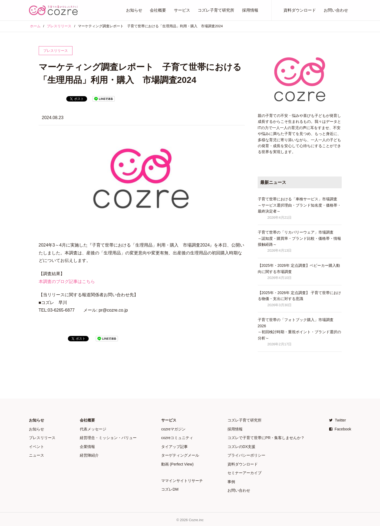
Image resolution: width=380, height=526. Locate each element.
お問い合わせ (336, 10)
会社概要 (158, 10)
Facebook (340, 429)
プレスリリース (42, 437)
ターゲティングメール (180, 455)
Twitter (337, 420)
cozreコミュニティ (177, 437)
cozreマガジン (173, 429)
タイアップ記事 (174, 446)
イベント (36, 446)
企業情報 (87, 446)
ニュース (36, 455)
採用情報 (250, 10)
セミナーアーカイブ (244, 472)
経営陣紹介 (89, 455)
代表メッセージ (93, 429)
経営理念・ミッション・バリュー (108, 437)
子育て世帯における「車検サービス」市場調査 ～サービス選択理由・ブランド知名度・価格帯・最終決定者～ (299, 205)
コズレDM (170, 488)
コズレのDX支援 (241, 446)
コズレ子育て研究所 (216, 10)
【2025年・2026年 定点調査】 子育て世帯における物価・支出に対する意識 (299, 296)
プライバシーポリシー (246, 455)
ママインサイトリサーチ (182, 480)
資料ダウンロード (299, 10)
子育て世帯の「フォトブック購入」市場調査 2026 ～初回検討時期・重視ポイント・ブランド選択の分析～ (299, 329)
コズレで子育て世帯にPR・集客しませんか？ (266, 437)
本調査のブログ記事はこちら (67, 281)
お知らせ (134, 10)
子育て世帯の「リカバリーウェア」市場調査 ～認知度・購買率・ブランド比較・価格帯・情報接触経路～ (299, 238)
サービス (182, 10)
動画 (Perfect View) (177, 463)
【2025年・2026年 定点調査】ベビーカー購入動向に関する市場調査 (299, 268)
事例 (231, 480)
